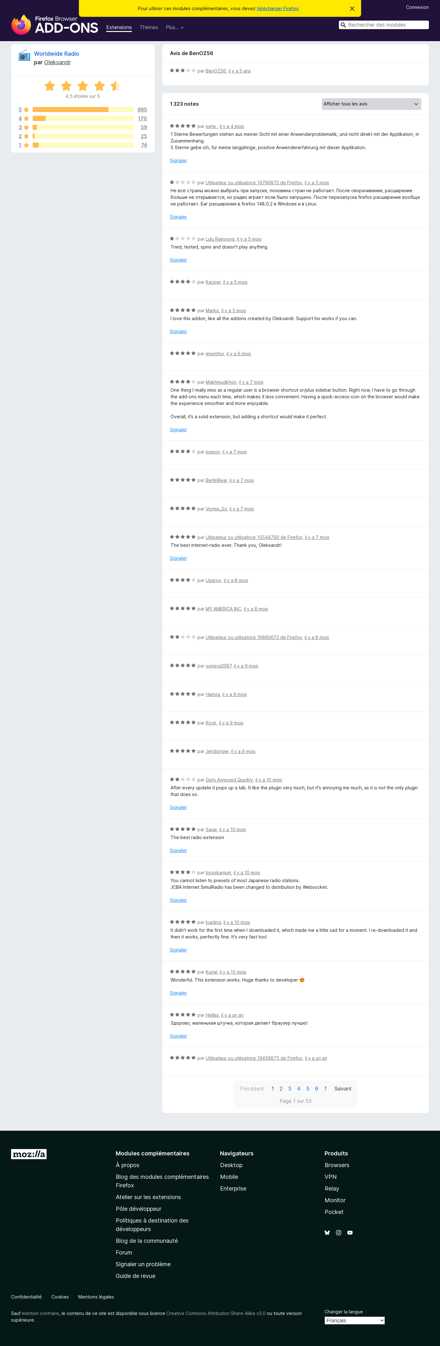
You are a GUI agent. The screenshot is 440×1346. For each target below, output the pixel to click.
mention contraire (40, 1313)
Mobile (229, 1176)
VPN (331, 1176)
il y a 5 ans (240, 70)
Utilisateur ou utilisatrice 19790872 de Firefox (254, 182)
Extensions (119, 27)
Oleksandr (57, 62)
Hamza (213, 694)
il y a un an (232, 1015)
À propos (127, 1165)
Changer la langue (344, 1311)
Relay (332, 1188)
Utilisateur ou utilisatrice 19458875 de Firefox (254, 1058)
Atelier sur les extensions (148, 1197)
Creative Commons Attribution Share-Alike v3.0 (216, 1313)
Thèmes (148, 27)
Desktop (231, 1165)
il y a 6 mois (239, 353)
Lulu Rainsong (220, 239)
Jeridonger (217, 751)
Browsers (337, 1165)
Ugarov (213, 580)
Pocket (334, 1212)
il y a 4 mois (232, 126)
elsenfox (215, 353)
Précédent (252, 1088)
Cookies (60, 1296)
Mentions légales (96, 1296)
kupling (213, 922)
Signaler (178, 160)
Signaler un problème (143, 1264)
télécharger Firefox (278, 8)
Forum (124, 1252)
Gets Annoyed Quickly (229, 779)
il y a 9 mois (246, 665)
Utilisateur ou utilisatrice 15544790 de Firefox (254, 537)
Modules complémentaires (153, 1153)
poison (213, 451)
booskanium (218, 872)
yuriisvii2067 (218, 665)
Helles (212, 1015)
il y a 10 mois (269, 779)
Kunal (211, 972)
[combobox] (384, 25)
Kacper (213, 282)
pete (211, 126)
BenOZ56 (216, 70)
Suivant (343, 1088)
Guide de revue (135, 1276)
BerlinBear (216, 480)
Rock (211, 722)
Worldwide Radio (56, 53)
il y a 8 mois (236, 580)
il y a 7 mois (251, 382)
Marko (212, 310)
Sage (211, 829)
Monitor (335, 1200)
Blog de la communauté (147, 1240)
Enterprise (233, 1188)
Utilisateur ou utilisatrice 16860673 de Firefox (254, 637)
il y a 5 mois (317, 182)
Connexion (417, 7)
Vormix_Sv (216, 508)
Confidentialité (26, 1296)
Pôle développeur (138, 1208)
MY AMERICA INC (223, 608)
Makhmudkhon (221, 382)
